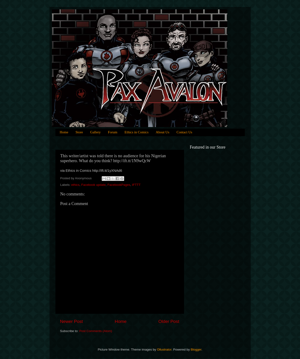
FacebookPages (118, 185)
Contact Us (184, 132)
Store (79, 132)
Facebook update (93, 185)
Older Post (168, 321)
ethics (75, 185)
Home (64, 132)
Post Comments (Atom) (95, 331)
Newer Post (71, 321)
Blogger (196, 349)
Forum (112, 132)
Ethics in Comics (137, 132)
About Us (162, 132)
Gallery (95, 132)
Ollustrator (164, 349)
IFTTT (136, 185)
